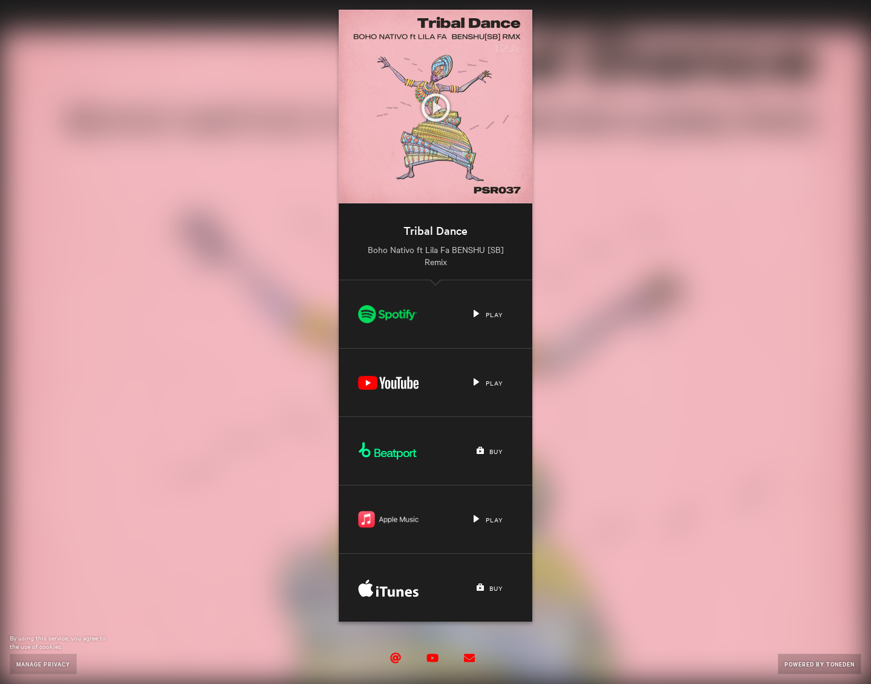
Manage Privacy (43, 663)
